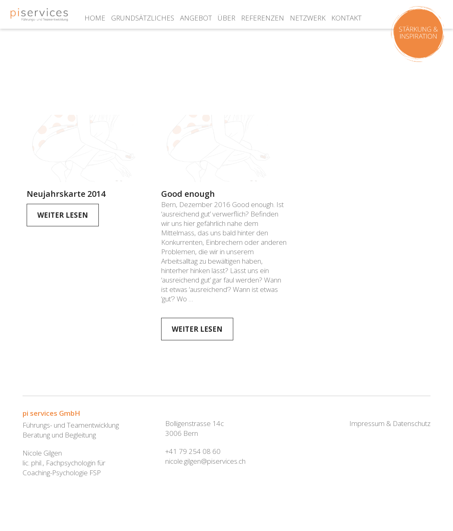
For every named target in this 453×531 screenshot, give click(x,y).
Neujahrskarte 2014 (66, 193)
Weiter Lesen (62, 215)
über (226, 18)
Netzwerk (308, 18)
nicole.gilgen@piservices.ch (205, 461)
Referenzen (262, 18)
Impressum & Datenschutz (389, 423)
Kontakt (346, 18)
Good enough (188, 193)
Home (94, 18)
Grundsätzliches (142, 18)
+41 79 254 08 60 (193, 451)
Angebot (196, 18)
